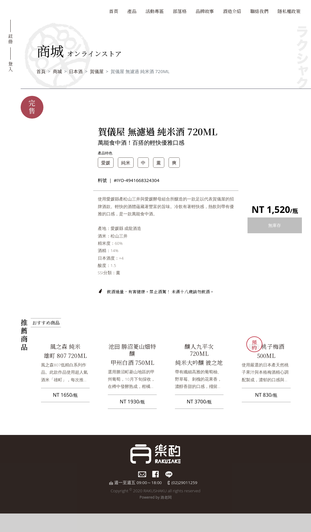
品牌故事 (205, 11)
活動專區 (154, 11)
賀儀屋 (97, 71)
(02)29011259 (184, 482)
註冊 (10, 38)
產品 (131, 11)
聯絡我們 (259, 11)
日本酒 (76, 71)
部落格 (179, 11)
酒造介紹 (232, 11)
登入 (10, 66)
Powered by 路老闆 (155, 497)
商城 (57, 71)
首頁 (113, 11)
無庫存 (274, 225)
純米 (125, 163)
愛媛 (105, 163)
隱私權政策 (289, 11)
